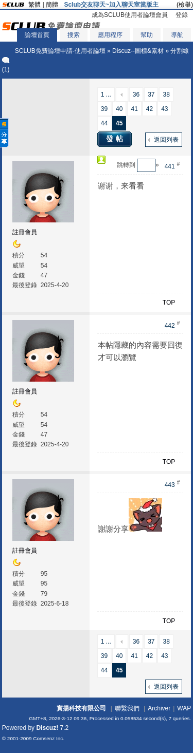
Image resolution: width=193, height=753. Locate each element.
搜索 (73, 35)
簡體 (52, 4)
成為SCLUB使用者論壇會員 (130, 14)
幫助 (147, 35)
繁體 (34, 4)
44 (104, 123)
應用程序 (110, 35)
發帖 (116, 139)
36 (136, 94)
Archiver (159, 708)
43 (164, 108)
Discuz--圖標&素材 (138, 50)
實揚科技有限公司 (81, 708)
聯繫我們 (127, 708)
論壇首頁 (37, 35)
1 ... (106, 94)
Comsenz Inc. (48, 738)
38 (166, 94)
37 (151, 94)
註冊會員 (24, 232)
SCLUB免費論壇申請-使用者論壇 (60, 50)
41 (134, 108)
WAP (184, 708)
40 (119, 108)
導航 (177, 35)
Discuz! (47, 727)
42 (149, 108)
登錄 (182, 14)
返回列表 (166, 139)
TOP (169, 302)
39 (104, 108)
